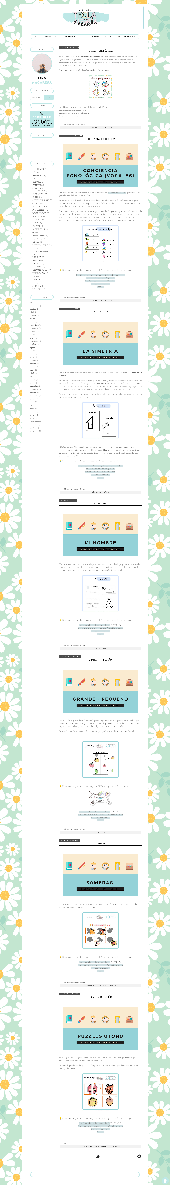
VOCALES (36, 289)
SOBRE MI (108, 36)
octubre (33, 309)
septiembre (34, 396)
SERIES (35, 283)
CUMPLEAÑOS (38, 204)
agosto (32, 348)
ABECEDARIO (38, 169)
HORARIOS (37, 239)
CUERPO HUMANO (40, 200)
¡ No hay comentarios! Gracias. (74, 125)
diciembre (34, 325)
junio (32, 402)
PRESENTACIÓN (39, 273)
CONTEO (36, 197)
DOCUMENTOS (39, 213)
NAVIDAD (36, 264)
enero (32, 338)
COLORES (36, 182)
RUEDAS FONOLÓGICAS (100, 50)
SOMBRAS (100, 843)
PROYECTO (37, 277)
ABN (34, 172)
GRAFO (35, 232)
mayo (32, 370)
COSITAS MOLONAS (68, 36)
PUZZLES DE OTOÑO (100, 996)
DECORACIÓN (38, 207)
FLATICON (115, 625)
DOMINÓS (37, 216)
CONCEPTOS (101, 832)
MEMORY (36, 257)
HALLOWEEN (38, 236)
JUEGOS (35, 242)
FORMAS (36, 226)
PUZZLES (116, 1147)
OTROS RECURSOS (40, 270)
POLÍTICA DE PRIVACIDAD (126, 36)
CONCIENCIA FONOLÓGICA (101, 127)
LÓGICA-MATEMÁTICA (101, 492)
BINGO (35, 179)
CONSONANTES (39, 194)
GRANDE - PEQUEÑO (100, 659)
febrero (32, 322)
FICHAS (35, 223)
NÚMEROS (95, 36)
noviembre (34, 306)
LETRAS (83, 36)
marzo (32, 303)
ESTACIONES (91, 985)
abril (32, 312)
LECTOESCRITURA (40, 245)
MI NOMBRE (100, 503)
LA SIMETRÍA (100, 311)
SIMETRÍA (36, 286)
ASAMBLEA (37, 176)
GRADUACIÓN (38, 229)
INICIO (37, 36)
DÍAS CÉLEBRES (50, 36)
